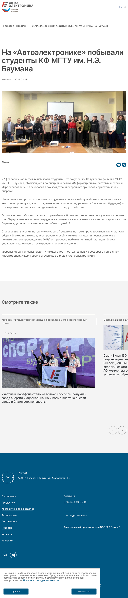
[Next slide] (122, 430)
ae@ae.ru (69, 496)
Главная (7, 25)
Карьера (7, 534)
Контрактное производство (18, 508)
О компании (9, 496)
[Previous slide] (113, 430)
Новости (21, 25)
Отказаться (84, 591)
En (125, 7)
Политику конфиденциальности (41, 580)
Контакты (7, 540)
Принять (16, 591)
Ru (120, 7)
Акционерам (9, 515)
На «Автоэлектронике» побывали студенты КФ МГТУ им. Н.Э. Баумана (69, 25)
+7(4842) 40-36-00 (75, 501)
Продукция (8, 502)
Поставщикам (10, 521)
